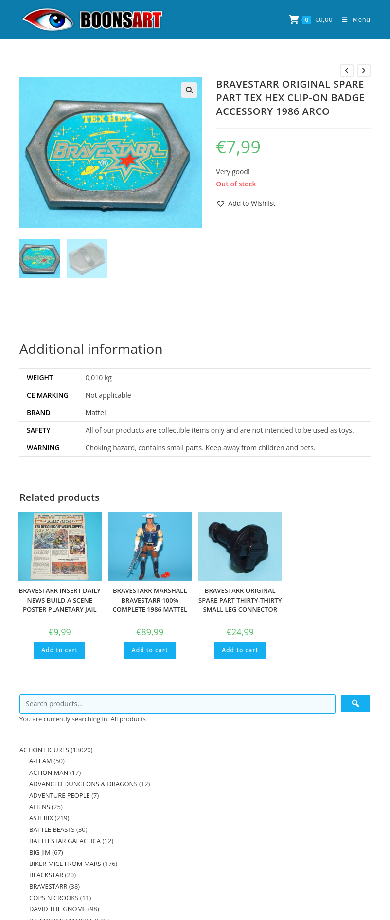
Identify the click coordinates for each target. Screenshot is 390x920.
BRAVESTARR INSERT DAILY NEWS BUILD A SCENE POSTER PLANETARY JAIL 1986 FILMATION (60, 604)
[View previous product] (347, 70)
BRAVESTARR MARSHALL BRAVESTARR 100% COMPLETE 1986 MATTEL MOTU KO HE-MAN (150, 604)
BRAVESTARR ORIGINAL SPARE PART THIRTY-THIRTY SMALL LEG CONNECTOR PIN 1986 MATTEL (240, 604)
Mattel (96, 412)
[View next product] (364, 70)
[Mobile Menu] (353, 19)
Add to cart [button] (59, 649)
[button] (189, 90)
